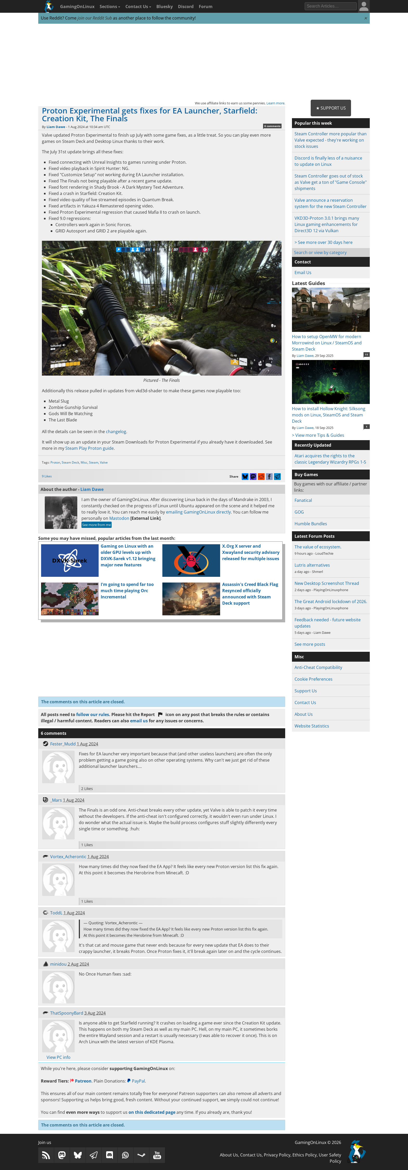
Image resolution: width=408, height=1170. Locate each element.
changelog (116, 431)
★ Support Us (331, 108)
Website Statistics (312, 726)
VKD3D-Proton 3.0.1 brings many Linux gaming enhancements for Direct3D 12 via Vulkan (327, 224)
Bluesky (164, 6)
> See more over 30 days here (324, 242)
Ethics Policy (304, 1155)
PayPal (136, 1081)
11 (366, 354)
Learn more (275, 103)
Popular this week (313, 123)
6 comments (272, 126)
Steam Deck (70, 462)
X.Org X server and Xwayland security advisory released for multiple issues (250, 552)
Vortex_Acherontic (68, 856)
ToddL (56, 913)
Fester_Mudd (63, 744)
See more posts (310, 644)
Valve (104, 462)
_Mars (56, 800)
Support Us (306, 691)
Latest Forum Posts (315, 536)
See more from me (96, 524)
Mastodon (119, 518)
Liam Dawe (56, 126)
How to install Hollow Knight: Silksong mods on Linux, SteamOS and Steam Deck (331, 412)
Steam (93, 462)
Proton (55, 462)
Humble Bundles (311, 524)
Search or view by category (320, 252)
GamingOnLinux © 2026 (318, 1142)
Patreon (81, 1081)
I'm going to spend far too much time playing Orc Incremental (127, 590)
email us (139, 721)
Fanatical (303, 500)
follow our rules (92, 714)
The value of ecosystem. (318, 547)
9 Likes (47, 476)
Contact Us (138, 6)
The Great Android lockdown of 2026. (331, 601)
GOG (299, 512)
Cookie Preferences (314, 679)
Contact (303, 262)
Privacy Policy (277, 1155)
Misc (84, 462)
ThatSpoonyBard (66, 1013)
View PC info (59, 1057)
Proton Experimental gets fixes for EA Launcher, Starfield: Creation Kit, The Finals (149, 114)
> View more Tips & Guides (318, 435)
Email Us (303, 272)
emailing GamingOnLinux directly (198, 512)
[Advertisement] (204, 62)
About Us (304, 714)
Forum (206, 6)
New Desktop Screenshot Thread (327, 583)
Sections (110, 6)
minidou (58, 964)
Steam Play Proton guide (89, 448)
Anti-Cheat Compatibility (318, 667)
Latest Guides (308, 283)
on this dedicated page (152, 1112)
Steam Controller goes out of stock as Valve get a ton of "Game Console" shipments (331, 182)
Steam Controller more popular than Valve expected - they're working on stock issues (331, 140)
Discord (186, 6)
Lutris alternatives (312, 565)
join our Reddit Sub (95, 18)
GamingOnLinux (77, 6)
